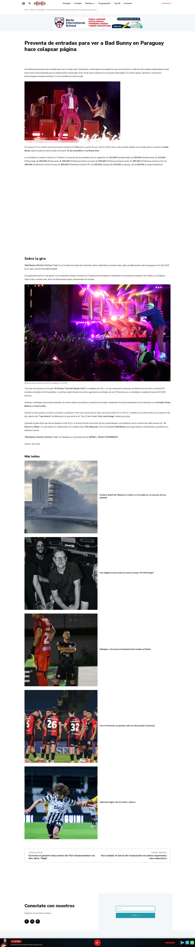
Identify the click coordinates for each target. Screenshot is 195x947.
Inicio (26, 10)
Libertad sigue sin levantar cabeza (117, 802)
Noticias (33, 10)
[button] (29, 3)
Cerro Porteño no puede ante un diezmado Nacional (127, 725)
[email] (135, 908)
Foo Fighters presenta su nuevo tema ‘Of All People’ (126, 572)
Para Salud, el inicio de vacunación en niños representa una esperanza (134, 857)
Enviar (135, 915)
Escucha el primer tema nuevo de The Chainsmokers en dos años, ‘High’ (62, 857)
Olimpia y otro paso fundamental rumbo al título (125, 649)
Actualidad (41, 10)
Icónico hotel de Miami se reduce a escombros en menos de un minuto (132, 496)
